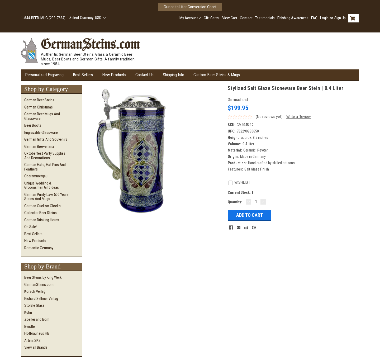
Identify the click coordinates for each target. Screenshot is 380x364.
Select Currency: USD (87, 17)
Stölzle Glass (34, 305)
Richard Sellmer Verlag (41, 298)
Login (324, 18)
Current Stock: (240, 192)
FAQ (314, 18)
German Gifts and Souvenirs (45, 139)
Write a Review (298, 117)
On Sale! (30, 226)
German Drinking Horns (41, 220)
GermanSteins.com (39, 284)
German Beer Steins (39, 100)
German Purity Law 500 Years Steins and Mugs (46, 196)
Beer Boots (32, 125)
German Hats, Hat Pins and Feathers (45, 167)
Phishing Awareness (292, 18)
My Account (190, 18)
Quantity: (235, 202)
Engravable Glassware (41, 132)
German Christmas (38, 107)
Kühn (28, 312)
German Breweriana (39, 146)
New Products (114, 74)
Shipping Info (173, 74)
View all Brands (36, 347)
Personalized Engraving (44, 74)
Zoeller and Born (36, 319)
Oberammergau (36, 176)
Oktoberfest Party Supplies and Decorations (44, 155)
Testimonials (265, 18)
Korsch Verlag (34, 291)
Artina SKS (32, 340)
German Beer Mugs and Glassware (42, 116)
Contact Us (144, 74)
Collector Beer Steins (40, 212)
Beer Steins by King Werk (43, 277)
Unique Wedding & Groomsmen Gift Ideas (41, 185)
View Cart (229, 18)
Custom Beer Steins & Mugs (216, 74)
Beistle (29, 326)
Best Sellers (83, 74)
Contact (246, 18)
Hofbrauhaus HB (36, 333)
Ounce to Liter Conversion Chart (190, 7)
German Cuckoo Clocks (42, 206)
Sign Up (340, 18)
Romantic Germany (38, 247)
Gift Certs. (212, 18)
